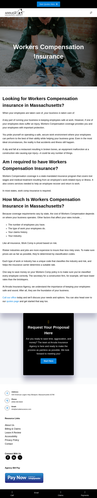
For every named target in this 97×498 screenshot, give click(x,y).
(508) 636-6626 (17, 402)
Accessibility (11, 436)
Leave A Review (13, 432)
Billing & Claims (13, 429)
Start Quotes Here (48, 4)
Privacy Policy (12, 440)
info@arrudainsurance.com (21, 409)
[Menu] (91, 12)
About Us (9, 425)
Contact (9, 444)
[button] (48, 361)
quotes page (12, 301)
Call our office (9, 297)
